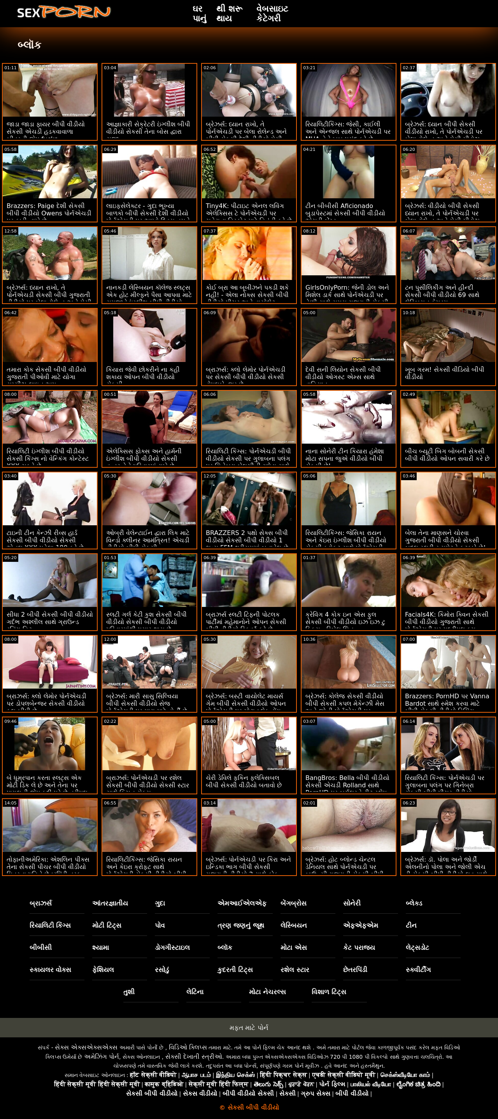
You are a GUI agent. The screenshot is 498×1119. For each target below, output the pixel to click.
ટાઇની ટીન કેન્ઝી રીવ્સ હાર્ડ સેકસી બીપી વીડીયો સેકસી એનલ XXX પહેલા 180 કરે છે (45, 540)
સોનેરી (352, 903)
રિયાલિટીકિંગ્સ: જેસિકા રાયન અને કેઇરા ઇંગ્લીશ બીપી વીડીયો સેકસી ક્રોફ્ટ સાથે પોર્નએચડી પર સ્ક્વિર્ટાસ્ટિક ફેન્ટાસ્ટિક (345, 544)
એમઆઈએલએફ (242, 903)
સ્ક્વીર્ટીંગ (418, 970)
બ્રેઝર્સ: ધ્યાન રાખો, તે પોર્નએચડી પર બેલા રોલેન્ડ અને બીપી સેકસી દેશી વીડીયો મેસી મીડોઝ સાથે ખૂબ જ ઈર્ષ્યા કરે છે (247, 135)
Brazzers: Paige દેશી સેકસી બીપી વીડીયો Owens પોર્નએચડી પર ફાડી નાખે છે (49, 213)
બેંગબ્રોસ (294, 903)
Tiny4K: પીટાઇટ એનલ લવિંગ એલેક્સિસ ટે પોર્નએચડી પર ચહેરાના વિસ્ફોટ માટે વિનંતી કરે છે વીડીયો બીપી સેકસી (249, 217)
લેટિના (194, 992)
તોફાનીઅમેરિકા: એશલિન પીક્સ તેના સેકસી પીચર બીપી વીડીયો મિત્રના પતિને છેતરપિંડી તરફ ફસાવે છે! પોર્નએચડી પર (48, 870)
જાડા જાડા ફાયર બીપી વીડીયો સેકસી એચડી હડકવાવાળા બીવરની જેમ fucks (46, 132)
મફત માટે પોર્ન (249, 1028)
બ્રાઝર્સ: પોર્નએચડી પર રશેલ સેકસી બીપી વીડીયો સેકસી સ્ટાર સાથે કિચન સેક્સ (147, 785)
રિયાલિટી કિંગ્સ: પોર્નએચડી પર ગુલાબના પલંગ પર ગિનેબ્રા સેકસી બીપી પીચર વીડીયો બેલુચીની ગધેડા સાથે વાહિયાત (444, 789)
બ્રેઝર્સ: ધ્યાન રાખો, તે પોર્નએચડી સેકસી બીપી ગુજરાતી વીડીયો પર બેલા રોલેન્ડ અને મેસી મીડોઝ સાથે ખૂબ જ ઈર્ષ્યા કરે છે (49, 298)
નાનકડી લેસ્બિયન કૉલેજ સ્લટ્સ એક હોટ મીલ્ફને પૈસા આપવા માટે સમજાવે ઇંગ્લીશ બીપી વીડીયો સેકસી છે (149, 298)
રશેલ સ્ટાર (295, 970)
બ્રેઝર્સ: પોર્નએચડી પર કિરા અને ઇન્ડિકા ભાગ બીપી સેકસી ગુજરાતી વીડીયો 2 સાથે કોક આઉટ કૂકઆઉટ (248, 870)
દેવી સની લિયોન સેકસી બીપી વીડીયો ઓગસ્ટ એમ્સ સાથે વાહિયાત (343, 377)
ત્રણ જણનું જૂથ (240, 925)
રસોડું (162, 970)
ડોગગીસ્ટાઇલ (172, 947)
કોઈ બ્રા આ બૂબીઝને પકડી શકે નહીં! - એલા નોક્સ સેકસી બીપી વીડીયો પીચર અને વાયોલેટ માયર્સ (247, 298)
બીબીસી (41, 947)
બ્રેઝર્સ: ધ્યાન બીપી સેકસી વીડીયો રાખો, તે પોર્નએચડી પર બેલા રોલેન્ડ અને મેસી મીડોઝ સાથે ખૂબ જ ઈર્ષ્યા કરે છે (443, 135)
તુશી (129, 992)
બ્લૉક (224, 947)
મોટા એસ (294, 947)
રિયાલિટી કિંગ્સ (50, 925)
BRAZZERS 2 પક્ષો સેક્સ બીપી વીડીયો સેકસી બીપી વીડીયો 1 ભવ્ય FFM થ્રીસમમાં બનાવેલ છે (247, 540)
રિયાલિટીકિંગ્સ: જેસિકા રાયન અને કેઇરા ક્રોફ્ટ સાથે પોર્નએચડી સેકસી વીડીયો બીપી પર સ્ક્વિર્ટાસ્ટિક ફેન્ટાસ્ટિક (146, 870)
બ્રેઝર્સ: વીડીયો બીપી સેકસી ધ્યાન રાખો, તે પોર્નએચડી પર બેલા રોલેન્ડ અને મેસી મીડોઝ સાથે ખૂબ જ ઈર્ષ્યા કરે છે (442, 217)
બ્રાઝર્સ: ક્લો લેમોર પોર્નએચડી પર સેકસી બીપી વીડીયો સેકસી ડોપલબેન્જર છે (246, 377)
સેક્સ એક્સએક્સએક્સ (86, 1047)
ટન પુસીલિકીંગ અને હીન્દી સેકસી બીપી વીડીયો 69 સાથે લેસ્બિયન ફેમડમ (442, 295)
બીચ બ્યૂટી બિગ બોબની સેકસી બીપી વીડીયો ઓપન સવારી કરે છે (447, 455)
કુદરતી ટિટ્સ (235, 970)
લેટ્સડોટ (417, 947)
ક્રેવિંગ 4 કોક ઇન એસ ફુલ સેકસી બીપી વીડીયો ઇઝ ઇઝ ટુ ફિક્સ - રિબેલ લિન (345, 622)
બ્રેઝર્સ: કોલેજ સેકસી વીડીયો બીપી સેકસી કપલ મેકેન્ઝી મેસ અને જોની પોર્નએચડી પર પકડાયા (344, 707)
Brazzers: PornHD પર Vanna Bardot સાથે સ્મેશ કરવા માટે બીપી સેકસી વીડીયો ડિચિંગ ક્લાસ (447, 707)
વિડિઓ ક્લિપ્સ (188, 1047)
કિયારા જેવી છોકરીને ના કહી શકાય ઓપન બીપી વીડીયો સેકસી (143, 377)
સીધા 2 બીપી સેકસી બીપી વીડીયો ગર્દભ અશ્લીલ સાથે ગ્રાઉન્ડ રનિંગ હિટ (50, 622)
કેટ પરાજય (359, 947)
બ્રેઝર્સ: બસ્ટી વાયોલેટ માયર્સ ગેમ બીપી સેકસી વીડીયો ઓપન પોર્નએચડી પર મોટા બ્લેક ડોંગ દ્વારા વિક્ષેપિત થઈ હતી (246, 707)
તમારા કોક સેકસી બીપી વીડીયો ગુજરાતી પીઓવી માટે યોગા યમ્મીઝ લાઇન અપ (46, 377)
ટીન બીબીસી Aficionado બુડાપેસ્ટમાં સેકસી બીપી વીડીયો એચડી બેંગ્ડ (345, 213)
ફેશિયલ (103, 970)
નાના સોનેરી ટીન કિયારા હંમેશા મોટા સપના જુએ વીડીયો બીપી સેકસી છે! (344, 459)
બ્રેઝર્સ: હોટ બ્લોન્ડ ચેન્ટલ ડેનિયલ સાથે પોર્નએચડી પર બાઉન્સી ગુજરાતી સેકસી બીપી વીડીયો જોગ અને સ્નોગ (344, 870)
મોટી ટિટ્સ (106, 925)
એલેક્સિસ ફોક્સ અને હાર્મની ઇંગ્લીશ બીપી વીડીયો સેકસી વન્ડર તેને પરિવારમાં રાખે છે (144, 459)
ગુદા (160, 903)
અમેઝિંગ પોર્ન (101, 1056)
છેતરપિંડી (355, 970)
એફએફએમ (360, 925)
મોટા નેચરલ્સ (267, 992)
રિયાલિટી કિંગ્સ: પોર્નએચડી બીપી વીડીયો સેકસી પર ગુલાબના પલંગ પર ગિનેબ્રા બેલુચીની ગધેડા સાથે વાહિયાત (248, 462)
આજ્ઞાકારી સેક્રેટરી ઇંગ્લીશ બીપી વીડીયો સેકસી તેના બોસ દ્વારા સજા (148, 132)
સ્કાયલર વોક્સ (51, 970)
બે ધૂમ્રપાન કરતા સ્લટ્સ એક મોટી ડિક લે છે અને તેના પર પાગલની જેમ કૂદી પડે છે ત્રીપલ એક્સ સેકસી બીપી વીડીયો (47, 789)
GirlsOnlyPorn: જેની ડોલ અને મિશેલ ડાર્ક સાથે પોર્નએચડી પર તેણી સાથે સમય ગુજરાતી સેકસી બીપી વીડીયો (347, 298)
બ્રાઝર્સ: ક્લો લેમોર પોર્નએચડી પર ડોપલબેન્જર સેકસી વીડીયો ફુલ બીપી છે (46, 703)
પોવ (160, 925)
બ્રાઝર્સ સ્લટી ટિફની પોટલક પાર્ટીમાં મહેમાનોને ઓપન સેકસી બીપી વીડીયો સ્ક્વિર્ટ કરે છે (246, 622)
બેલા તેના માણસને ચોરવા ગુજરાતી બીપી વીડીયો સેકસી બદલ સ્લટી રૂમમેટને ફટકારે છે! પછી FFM (445, 544)
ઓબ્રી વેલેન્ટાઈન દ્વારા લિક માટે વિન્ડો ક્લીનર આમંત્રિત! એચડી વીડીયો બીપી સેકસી (147, 540)
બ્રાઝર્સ (41, 903)
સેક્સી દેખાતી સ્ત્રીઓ (193, 1056)
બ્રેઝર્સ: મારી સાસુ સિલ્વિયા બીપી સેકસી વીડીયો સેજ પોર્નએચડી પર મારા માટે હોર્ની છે (146, 703)
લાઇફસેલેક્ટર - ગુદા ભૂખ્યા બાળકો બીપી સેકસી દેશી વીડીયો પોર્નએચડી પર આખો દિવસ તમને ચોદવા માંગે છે (148, 217)
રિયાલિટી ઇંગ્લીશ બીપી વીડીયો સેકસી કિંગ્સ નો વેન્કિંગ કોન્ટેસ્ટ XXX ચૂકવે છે (48, 459)
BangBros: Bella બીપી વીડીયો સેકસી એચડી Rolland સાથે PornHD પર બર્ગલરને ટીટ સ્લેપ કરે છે (347, 789)
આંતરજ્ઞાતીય (110, 903)
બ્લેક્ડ (414, 903)
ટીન (411, 925)
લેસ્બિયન (294, 925)
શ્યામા (100, 947)
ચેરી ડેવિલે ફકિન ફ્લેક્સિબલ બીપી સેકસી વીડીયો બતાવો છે (244, 781)
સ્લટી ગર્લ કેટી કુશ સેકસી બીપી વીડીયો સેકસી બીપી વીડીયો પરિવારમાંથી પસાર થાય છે (146, 622)
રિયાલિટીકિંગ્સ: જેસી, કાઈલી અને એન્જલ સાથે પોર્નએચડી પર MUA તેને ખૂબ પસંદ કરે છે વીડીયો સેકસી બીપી (348, 135)
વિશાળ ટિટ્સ (329, 992)
